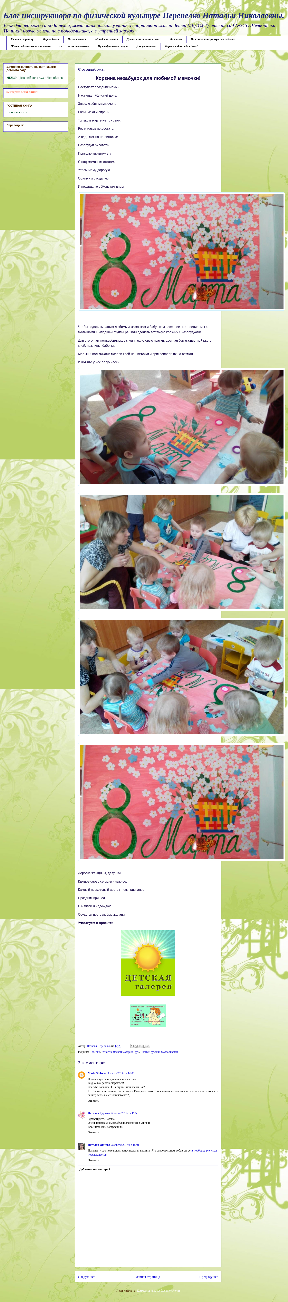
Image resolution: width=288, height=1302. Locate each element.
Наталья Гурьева (99, 1113)
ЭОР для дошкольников (74, 46)
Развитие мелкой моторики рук (120, 1051)
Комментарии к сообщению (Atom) (158, 1290)
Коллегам (176, 39)
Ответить (93, 1100)
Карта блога (51, 39)
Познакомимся (77, 39)
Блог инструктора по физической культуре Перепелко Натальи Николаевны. (143, 15)
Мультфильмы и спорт (113, 46)
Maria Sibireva (97, 1073)
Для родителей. (146, 46)
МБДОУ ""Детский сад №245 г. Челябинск (35, 78)
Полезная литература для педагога (213, 39)
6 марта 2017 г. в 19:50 (124, 1113)
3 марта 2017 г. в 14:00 (120, 1073)
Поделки (94, 1051)
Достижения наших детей (144, 39)
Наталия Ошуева (99, 1144)
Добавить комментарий (94, 1169)
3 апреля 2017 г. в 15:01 (125, 1144)
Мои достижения (106, 39)
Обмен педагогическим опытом (31, 46)
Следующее (86, 1277)
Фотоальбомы (169, 1051)
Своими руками (150, 1051)
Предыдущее (208, 1277)
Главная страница (22, 39)
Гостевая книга (17, 112)
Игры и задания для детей (181, 46)
